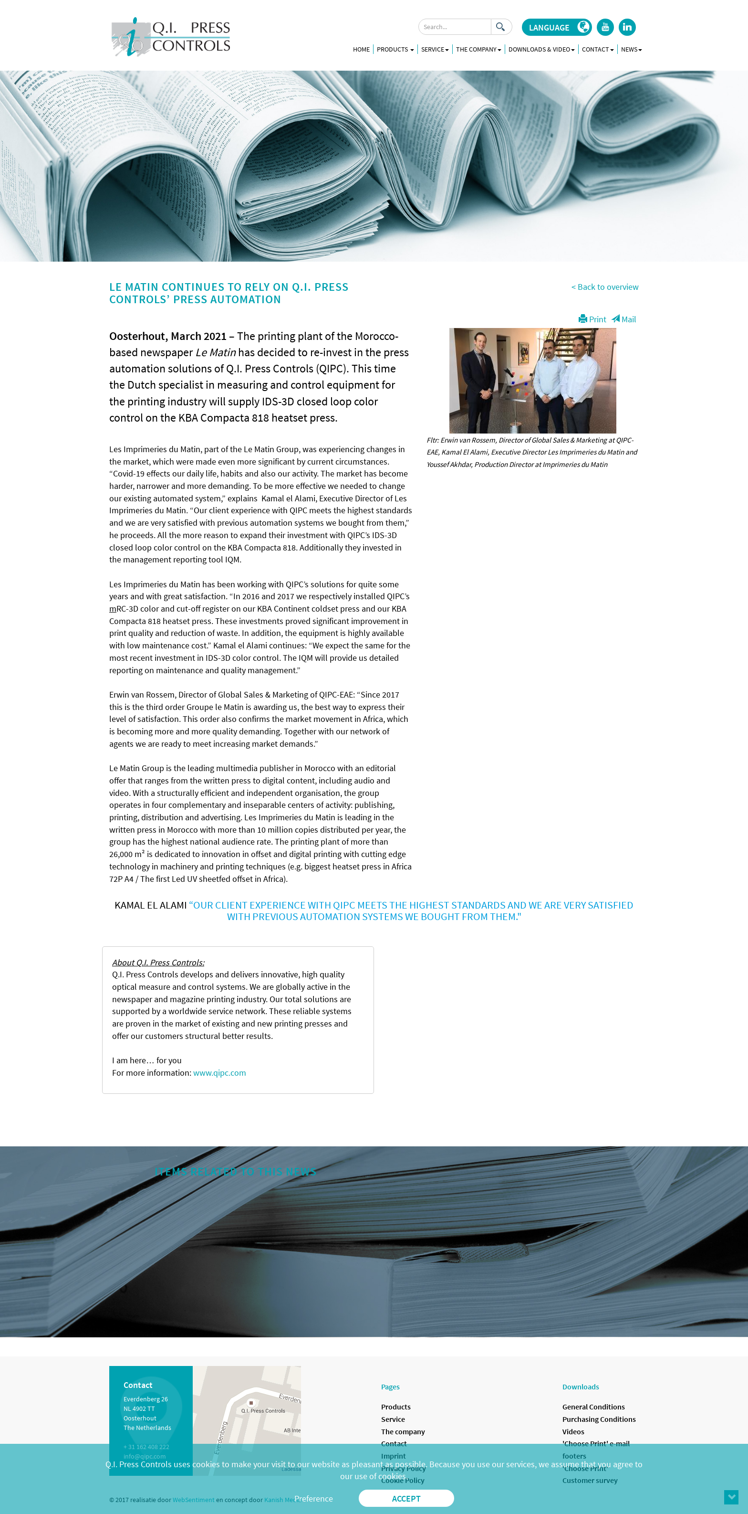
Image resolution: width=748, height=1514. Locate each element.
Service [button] (435, 49)
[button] (557, 27)
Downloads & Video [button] (542, 49)
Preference (313, 1498)
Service (393, 1419)
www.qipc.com (219, 1072)
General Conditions (593, 1406)
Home (361, 49)
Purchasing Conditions (599, 1419)
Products (395, 49)
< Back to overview (605, 286)
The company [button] (478, 49)
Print (592, 319)
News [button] (631, 49)
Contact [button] (598, 49)
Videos (573, 1431)
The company (403, 1431)
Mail (623, 319)
